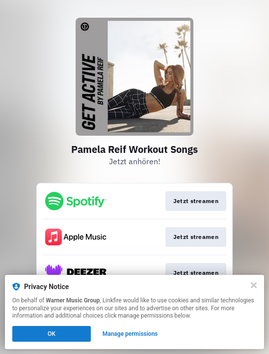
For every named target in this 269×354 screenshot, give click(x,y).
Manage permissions (130, 333)
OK (51, 333)
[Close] (254, 285)
